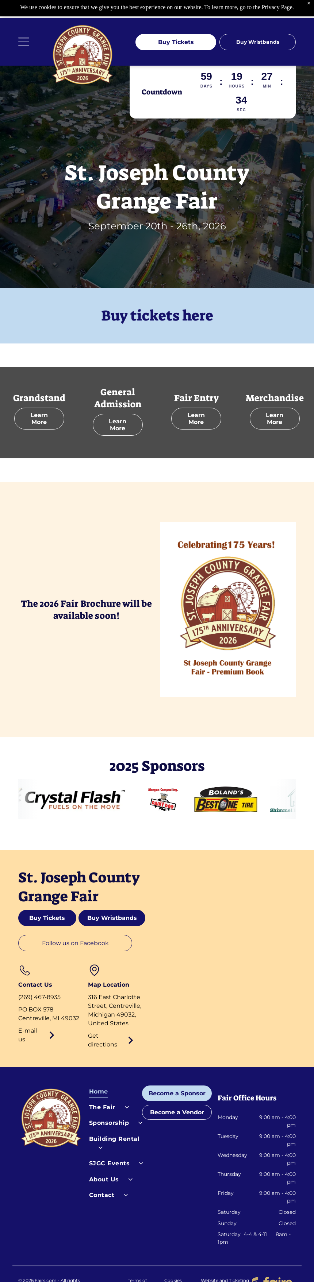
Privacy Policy (102, 1265)
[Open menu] (23, 23)
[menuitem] (117, 1075)
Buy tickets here (157, 297)
